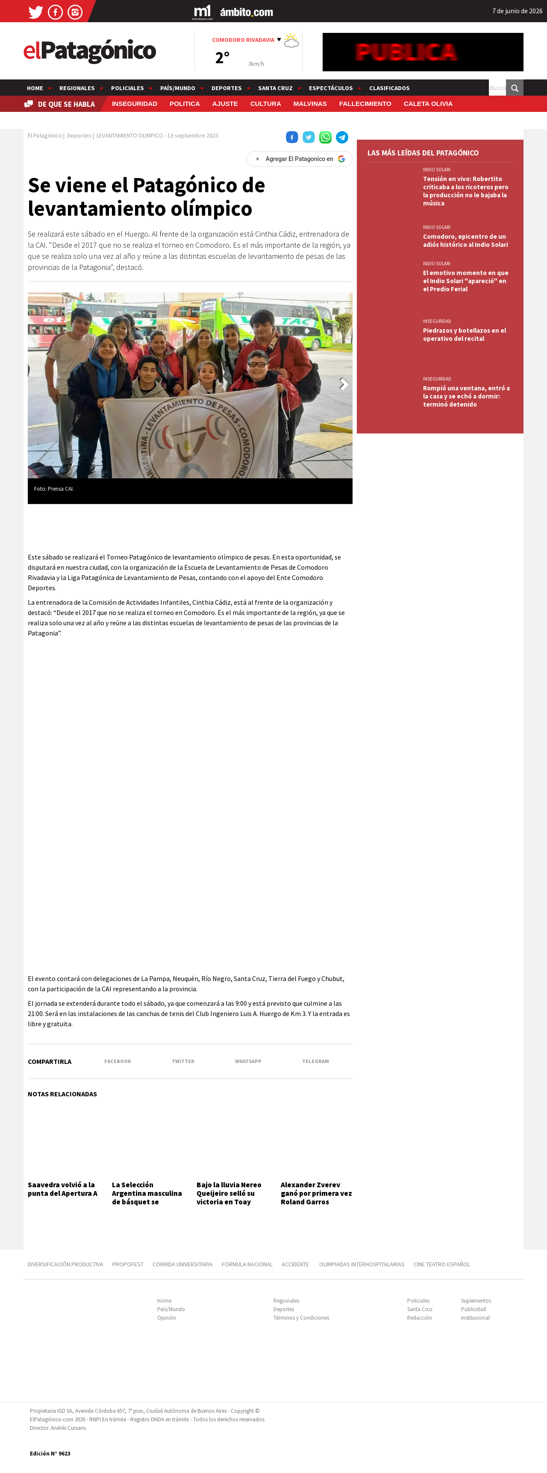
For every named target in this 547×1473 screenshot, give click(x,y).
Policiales (127, 88)
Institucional (475, 1317)
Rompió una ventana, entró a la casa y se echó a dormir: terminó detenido (466, 396)
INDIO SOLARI (436, 170)
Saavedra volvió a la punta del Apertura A (62, 1189)
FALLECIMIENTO (365, 103)
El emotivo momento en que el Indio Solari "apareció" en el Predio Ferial (466, 281)
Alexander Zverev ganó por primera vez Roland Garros (316, 1193)
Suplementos (476, 1300)
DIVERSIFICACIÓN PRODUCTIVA (65, 1264)
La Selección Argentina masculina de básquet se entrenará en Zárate (147, 1197)
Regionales (77, 88)
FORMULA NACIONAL (247, 1264)
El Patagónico (45, 135)
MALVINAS (310, 103)
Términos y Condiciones (301, 1317)
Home (35, 88)
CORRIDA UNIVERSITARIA (183, 1264)
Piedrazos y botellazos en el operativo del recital (464, 334)
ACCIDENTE (296, 1264)
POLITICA (185, 103)
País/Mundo (177, 88)
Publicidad (473, 1309)
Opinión (166, 1317)
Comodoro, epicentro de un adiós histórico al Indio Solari (465, 240)
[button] (344, 384)
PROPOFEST (128, 1264)
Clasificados (389, 88)
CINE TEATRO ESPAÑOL (442, 1264)
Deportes (227, 88)
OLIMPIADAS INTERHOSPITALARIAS (362, 1264)
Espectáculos (331, 88)
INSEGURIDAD (134, 103)
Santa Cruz (275, 88)
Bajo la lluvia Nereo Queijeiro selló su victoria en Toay (229, 1193)
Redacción (419, 1317)
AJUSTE (225, 103)
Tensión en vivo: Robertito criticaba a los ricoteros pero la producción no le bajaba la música (466, 191)
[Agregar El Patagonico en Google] (300, 159)
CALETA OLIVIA (428, 103)
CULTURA (265, 103)
